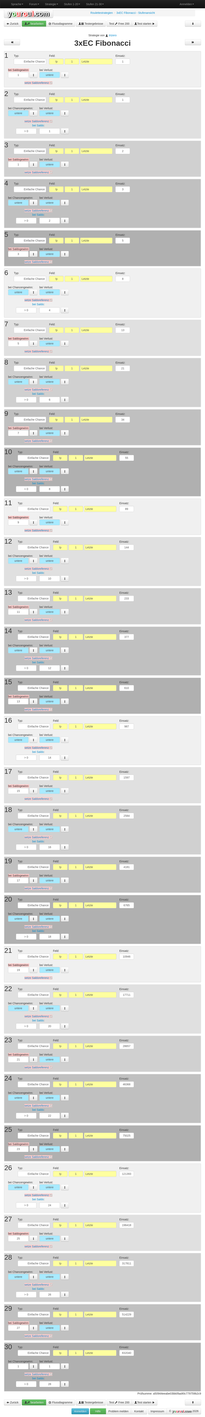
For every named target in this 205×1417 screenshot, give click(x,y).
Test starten (144, 23)
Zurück (12, 23)
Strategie (51, 4)
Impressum (157, 1411)
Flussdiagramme (60, 23)
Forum (34, 4)
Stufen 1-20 (72, 4)
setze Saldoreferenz (36, 82)
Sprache (17, 4)
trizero (113, 35)
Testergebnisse (90, 23)
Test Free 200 (119, 23)
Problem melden (119, 1411)
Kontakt (139, 1411)
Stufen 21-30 (95, 4)
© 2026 (184, 1411)
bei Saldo (38, 125)
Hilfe (98, 1411)
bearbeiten (34, 23)
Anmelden (187, 4)
